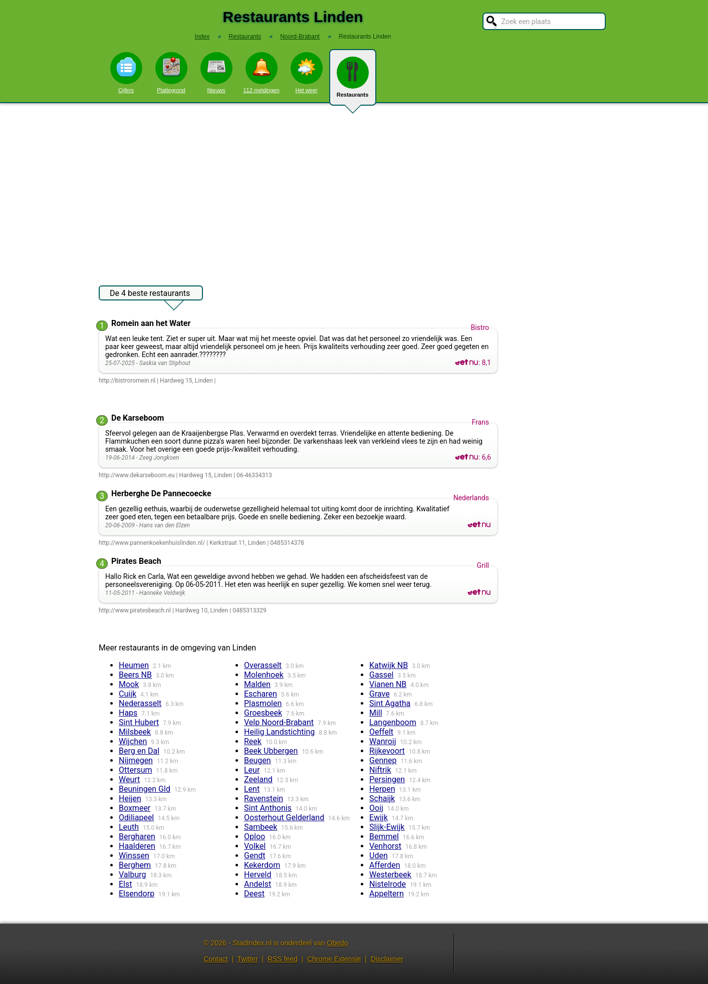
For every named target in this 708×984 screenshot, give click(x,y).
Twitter (247, 959)
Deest (254, 893)
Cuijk (127, 694)
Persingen (387, 779)
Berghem (135, 865)
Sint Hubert (139, 722)
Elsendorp (136, 893)
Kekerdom (262, 865)
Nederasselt (140, 703)
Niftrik (380, 770)
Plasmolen (263, 703)
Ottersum (135, 770)
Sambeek (260, 827)
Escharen (260, 694)
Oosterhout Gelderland (284, 817)
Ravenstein (263, 798)
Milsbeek (135, 732)
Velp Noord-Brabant (279, 722)
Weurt (129, 779)
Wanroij (382, 741)
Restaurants (353, 81)
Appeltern (386, 893)
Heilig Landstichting (279, 732)
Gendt (254, 855)
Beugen (257, 760)
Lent (252, 789)
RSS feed (283, 959)
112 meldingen (261, 72)
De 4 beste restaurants (150, 294)
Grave (379, 694)
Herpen (382, 789)
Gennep (383, 760)
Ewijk (378, 817)
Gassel (381, 675)
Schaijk (382, 798)
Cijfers (126, 72)
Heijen (130, 798)
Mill (375, 713)
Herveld (258, 874)
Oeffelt (381, 732)
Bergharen (137, 836)
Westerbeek (390, 874)
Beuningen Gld (144, 789)
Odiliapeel (136, 817)
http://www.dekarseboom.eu (137, 475)
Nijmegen (136, 760)
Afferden (384, 865)
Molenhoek (264, 675)
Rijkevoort (387, 751)
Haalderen (137, 846)
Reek (253, 741)
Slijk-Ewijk (386, 827)
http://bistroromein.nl (127, 380)
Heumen (134, 665)
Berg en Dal (139, 751)
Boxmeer (134, 808)
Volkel (255, 846)
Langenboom (392, 722)
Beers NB (135, 675)
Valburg (132, 874)
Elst (125, 884)
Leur (252, 770)
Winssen (134, 855)
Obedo (337, 943)
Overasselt (263, 665)
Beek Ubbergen (271, 751)
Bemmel (384, 836)
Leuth (129, 827)
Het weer (307, 72)
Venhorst (385, 846)
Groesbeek (263, 713)
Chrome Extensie (334, 959)
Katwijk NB (388, 665)
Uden (378, 855)
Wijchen (133, 741)
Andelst (257, 884)
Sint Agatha (389, 703)
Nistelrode (387, 884)
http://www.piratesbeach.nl (135, 610)
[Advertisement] (354, 189)
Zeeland (258, 779)
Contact (215, 959)
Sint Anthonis (268, 808)
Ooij (376, 808)
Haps (128, 713)
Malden (257, 684)
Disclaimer (387, 959)
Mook (129, 684)
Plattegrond (171, 72)
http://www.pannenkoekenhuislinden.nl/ (152, 542)
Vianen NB (387, 684)
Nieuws (216, 72)
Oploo (254, 836)
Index (202, 36)
